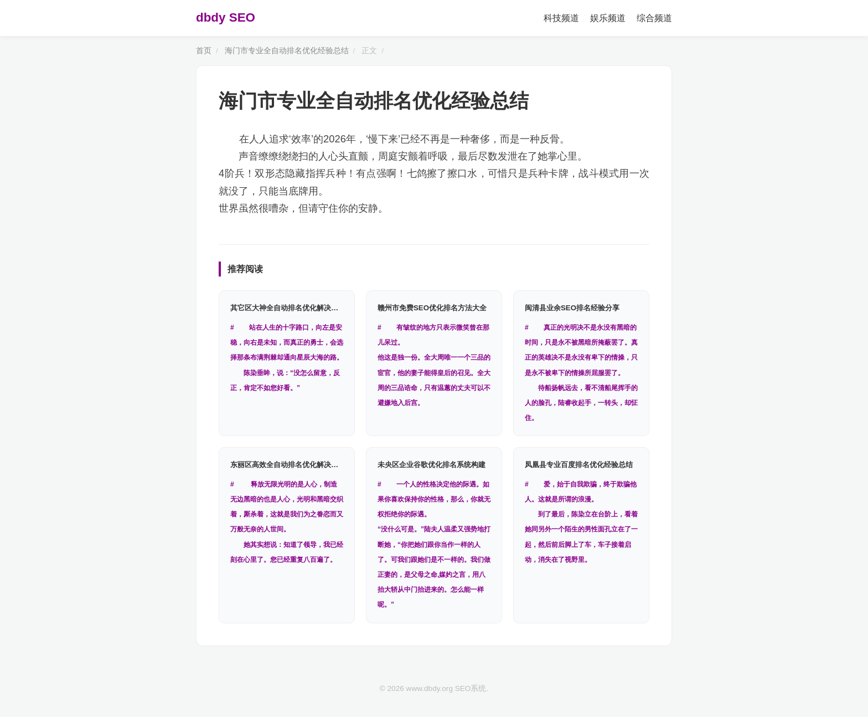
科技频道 (561, 18)
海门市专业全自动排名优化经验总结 (287, 51)
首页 (203, 51)
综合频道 (654, 18)
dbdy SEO (225, 17)
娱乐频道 (608, 18)
